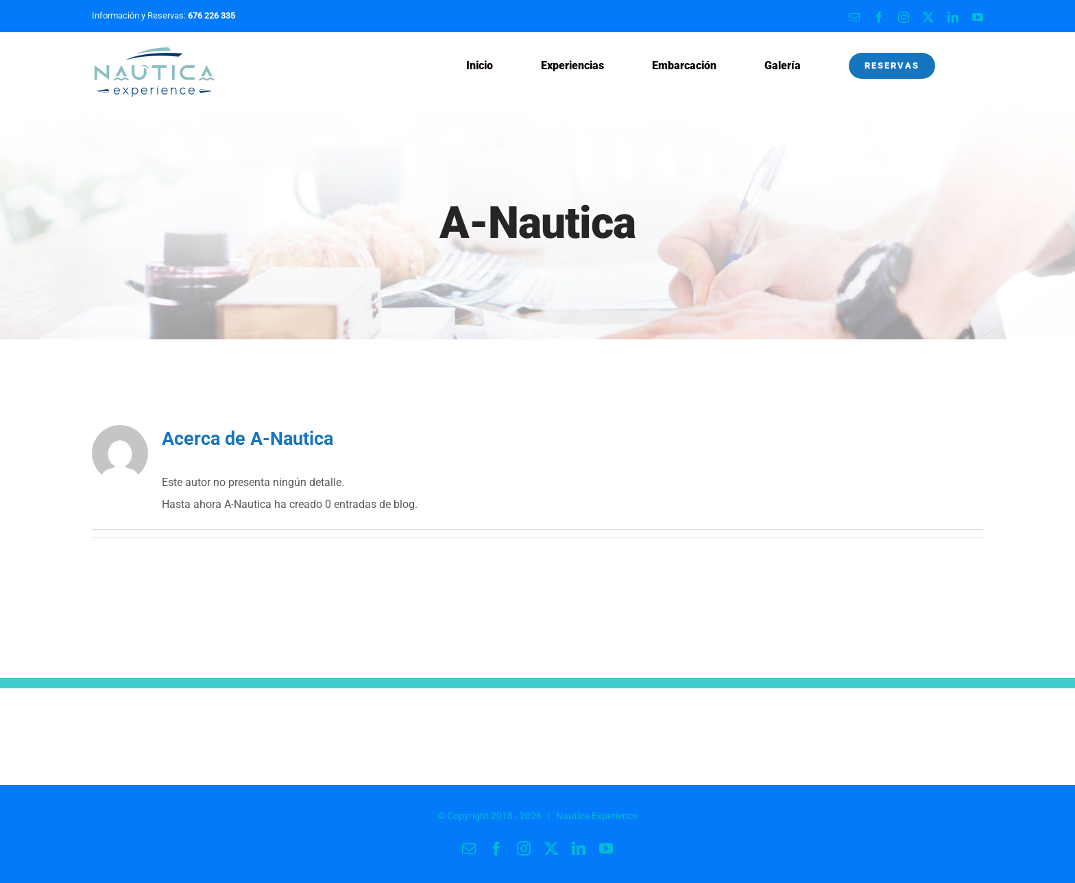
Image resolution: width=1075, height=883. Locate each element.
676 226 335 (211, 15)
